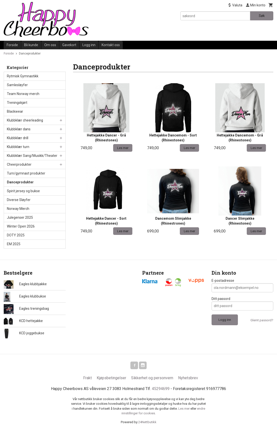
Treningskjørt (17, 103)
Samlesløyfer (17, 85)
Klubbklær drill (17, 138)
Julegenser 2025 (20, 217)
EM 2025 (13, 244)
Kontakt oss (111, 45)
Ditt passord (221, 299)
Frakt (87, 378)
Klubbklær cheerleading (25, 120)
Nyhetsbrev (188, 378)
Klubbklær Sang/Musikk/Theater (32, 156)
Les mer (184, 409)
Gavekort (69, 45)
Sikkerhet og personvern (152, 378)
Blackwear (15, 111)
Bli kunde (31, 45)
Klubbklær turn (18, 147)
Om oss (50, 45)
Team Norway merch (23, 94)
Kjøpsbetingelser (111, 378)
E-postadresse (223, 281)
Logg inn (88, 45)
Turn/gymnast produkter (26, 173)
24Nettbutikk (147, 422)
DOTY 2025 (16, 235)
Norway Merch (18, 209)
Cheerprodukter (19, 164)
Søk (262, 16)
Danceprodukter (20, 182)
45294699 (160, 389)
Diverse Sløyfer (19, 200)
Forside (12, 45)
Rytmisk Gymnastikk (22, 76)
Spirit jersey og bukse (23, 191)
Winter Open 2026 (21, 226)
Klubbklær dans (19, 129)
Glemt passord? (261, 320)
